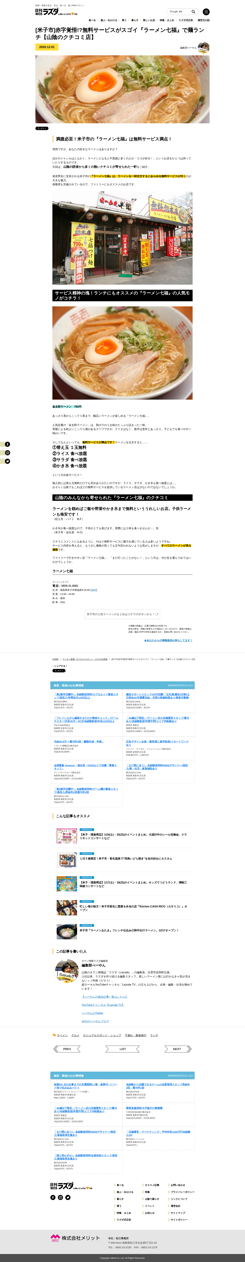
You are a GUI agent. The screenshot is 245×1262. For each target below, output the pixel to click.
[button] (122, 614)
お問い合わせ (178, 1185)
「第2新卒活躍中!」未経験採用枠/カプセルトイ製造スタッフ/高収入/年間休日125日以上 (86, 696)
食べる (120, 1185)
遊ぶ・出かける (125, 1192)
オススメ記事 (152, 1185)
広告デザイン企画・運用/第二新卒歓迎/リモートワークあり (157, 743)
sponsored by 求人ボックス (180, 685)
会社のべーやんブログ (95, 1021)
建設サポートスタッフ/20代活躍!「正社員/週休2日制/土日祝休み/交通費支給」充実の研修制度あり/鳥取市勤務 (158, 696)
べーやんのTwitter (92, 1013)
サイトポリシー (179, 1219)
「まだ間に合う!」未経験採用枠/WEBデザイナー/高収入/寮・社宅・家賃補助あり (157, 767)
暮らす (120, 1199)
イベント (149, 1206)
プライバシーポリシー (183, 1192)
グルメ (75, 1035)
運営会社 (175, 1206)
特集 (147, 1192)
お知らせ (149, 1213)
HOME (55, 659)
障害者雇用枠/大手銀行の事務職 (144, 1108)
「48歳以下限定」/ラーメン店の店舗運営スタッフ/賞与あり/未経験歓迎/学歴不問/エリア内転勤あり (157, 720)
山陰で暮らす (152, 1199)
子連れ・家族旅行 (135, 1035)
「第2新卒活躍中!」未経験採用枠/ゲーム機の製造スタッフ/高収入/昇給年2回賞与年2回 (86, 790)
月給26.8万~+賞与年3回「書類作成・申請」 (79, 741)
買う (119, 1206)
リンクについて (179, 1199)
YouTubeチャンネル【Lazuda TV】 (103, 1005)
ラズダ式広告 (124, 1219)
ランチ (154, 1035)
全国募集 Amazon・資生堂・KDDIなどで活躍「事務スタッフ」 (85, 767)
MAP (93, 590)
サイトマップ (178, 1213)
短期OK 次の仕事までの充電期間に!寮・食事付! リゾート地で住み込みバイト (85, 1086)
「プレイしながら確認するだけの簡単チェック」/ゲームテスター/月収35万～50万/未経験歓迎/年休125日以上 (86, 720)
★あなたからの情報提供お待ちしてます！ (168, 640)
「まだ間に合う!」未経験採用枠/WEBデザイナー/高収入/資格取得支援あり (85, 1133)
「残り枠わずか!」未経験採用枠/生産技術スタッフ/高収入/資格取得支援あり (85, 1157)
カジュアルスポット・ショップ (102, 1035)
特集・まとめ (124, 1213)
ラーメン (62, 1035)
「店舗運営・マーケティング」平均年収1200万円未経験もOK (158, 1133)
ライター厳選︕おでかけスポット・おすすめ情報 (84, 659)
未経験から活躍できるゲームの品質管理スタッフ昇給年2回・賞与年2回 (158, 1086)
